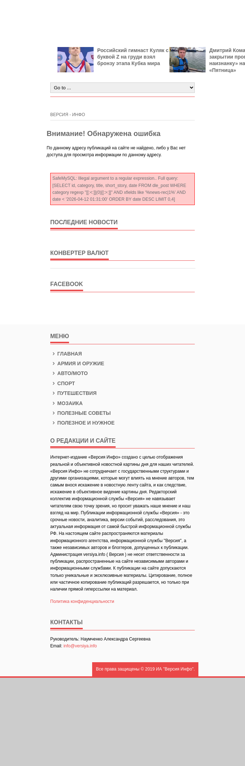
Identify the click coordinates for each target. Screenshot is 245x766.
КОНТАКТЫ (66, 622)
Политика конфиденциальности (82, 601)
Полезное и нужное (82, 423)
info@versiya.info (80, 645)
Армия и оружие (77, 363)
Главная (66, 354)
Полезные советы (80, 413)
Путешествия (73, 393)
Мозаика (66, 403)
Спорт (62, 383)
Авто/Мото (69, 373)
